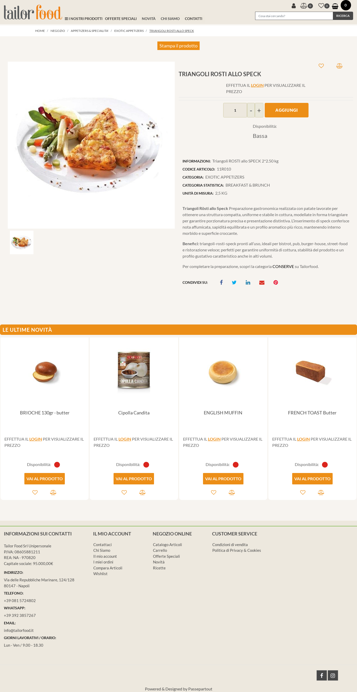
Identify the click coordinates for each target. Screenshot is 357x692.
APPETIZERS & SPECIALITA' (90, 31)
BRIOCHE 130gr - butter (44, 412)
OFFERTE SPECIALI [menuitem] (121, 18)
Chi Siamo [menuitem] (101, 550)
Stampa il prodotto (178, 45)
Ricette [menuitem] (159, 568)
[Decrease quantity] (251, 110)
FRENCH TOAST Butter (312, 412)
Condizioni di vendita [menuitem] (230, 544)
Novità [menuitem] (159, 562)
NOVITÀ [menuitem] (149, 18)
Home (40, 31)
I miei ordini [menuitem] (103, 562)
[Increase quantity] (259, 110)
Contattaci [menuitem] (102, 544)
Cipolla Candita (134, 412)
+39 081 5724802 (20, 600)
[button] (343, 16)
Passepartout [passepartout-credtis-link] (200, 688)
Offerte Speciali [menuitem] (166, 556)
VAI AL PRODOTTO (44, 478)
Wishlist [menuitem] (100, 573)
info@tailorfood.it (19, 630)
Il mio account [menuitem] (105, 556)
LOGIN (257, 85)
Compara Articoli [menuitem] (107, 568)
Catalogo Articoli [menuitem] (167, 544)
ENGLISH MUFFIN (223, 412)
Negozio (58, 31)
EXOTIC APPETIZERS (129, 31)
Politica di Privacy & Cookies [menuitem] (236, 550)
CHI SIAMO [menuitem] (170, 18)
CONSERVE (283, 266)
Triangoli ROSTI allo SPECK (171, 31)
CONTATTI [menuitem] (193, 18)
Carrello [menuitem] (160, 550)
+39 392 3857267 (20, 615)
